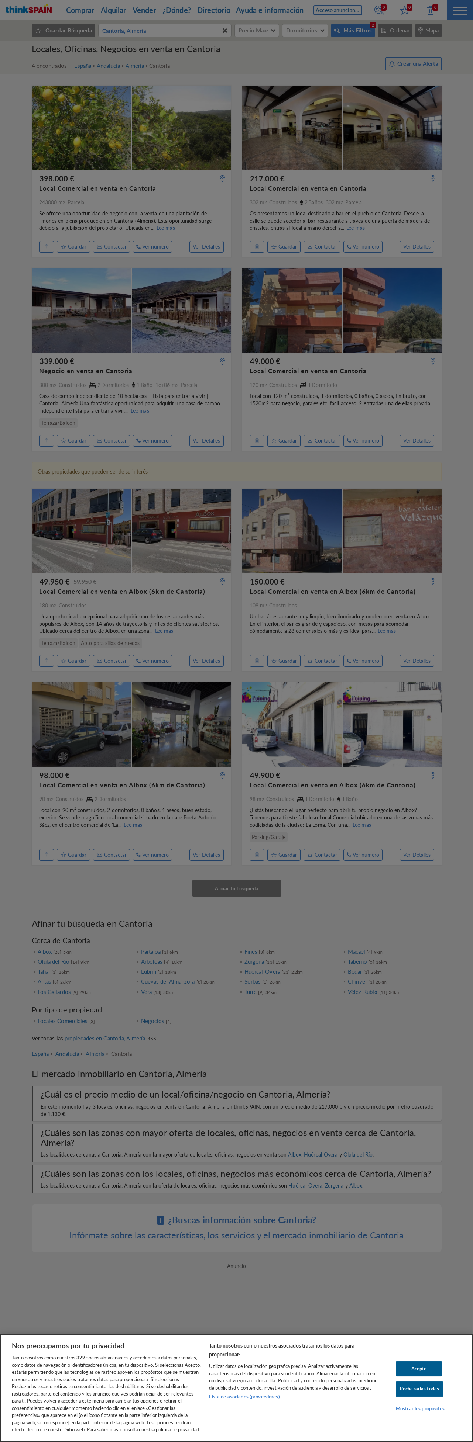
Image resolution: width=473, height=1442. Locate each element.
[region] (236, 1388)
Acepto (419, 1369)
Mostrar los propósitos (420, 1408)
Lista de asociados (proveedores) (244, 1397)
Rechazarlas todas (419, 1388)
